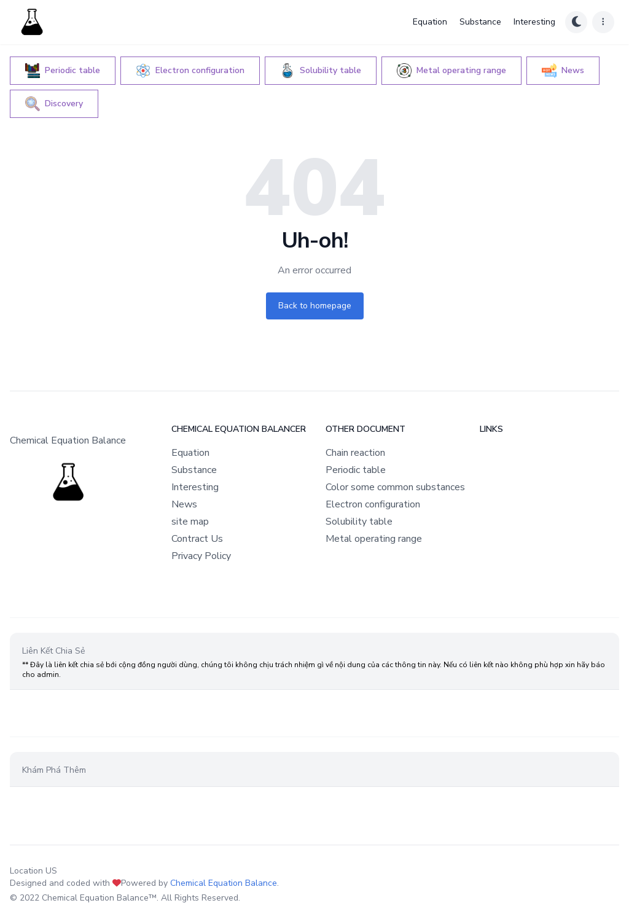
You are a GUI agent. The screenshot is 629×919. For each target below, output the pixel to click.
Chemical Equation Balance (223, 883)
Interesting (534, 22)
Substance (480, 22)
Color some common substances (395, 487)
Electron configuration (373, 504)
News (184, 504)
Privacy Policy (201, 556)
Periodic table (356, 470)
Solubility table (359, 521)
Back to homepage (314, 305)
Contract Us (197, 539)
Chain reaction (355, 452)
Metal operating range (374, 539)
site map (190, 521)
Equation (430, 22)
